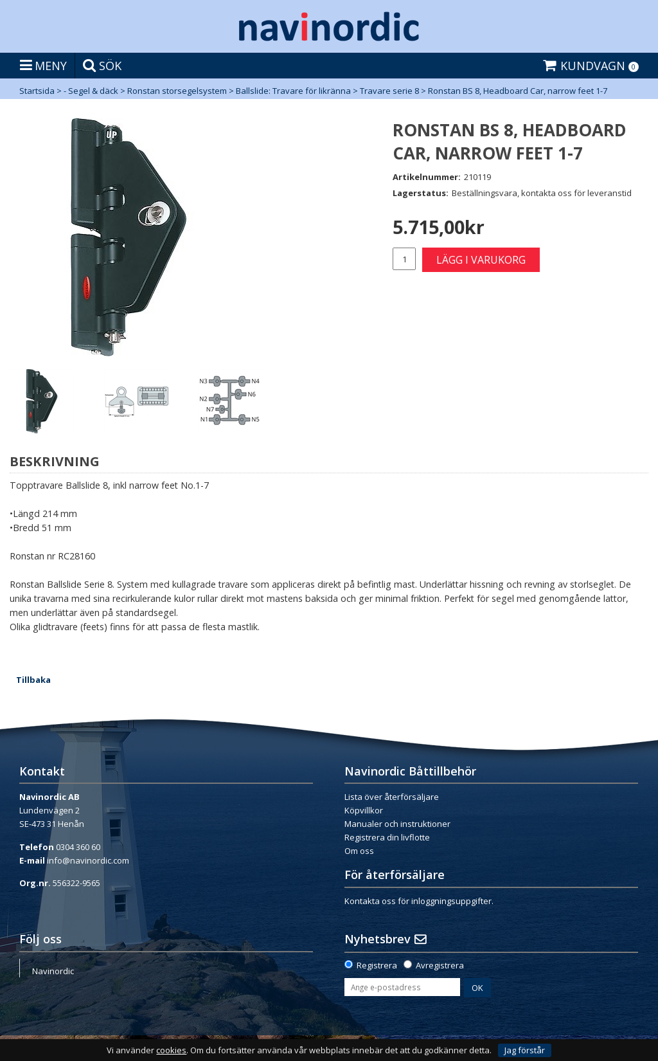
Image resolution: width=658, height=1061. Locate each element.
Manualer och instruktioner (397, 824)
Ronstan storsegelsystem (177, 90)
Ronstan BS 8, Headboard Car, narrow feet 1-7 (517, 90)
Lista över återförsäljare (391, 797)
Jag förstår (524, 1050)
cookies (171, 1050)
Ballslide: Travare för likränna (293, 90)
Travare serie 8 (389, 90)
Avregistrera (440, 965)
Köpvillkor (363, 810)
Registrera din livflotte (387, 837)
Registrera (377, 965)
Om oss (359, 851)
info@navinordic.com (88, 860)
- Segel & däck (91, 90)
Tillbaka (33, 679)
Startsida (37, 90)
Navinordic (53, 971)
